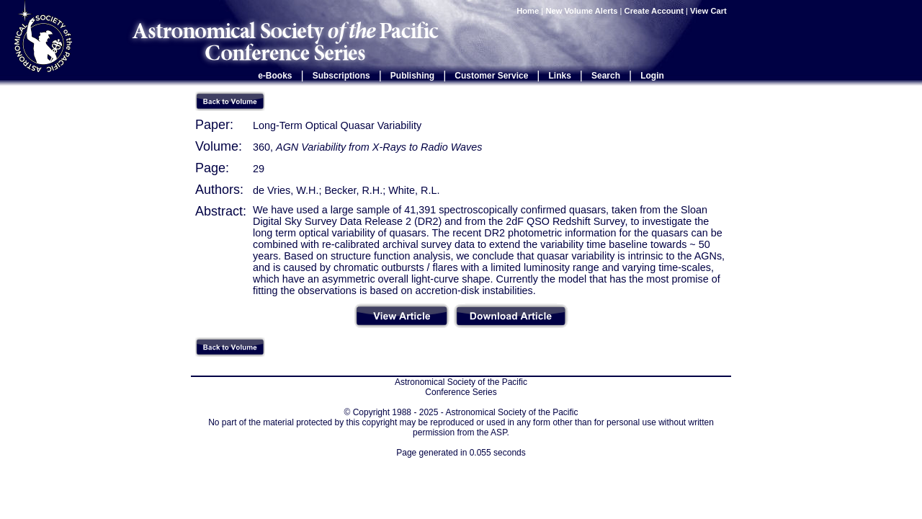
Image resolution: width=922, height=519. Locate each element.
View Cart (709, 10)
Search (605, 76)
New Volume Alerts (581, 10)
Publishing (412, 76)
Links (560, 76)
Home (527, 10)
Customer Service (491, 76)
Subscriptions (341, 76)
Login (652, 76)
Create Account (654, 10)
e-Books (275, 76)
